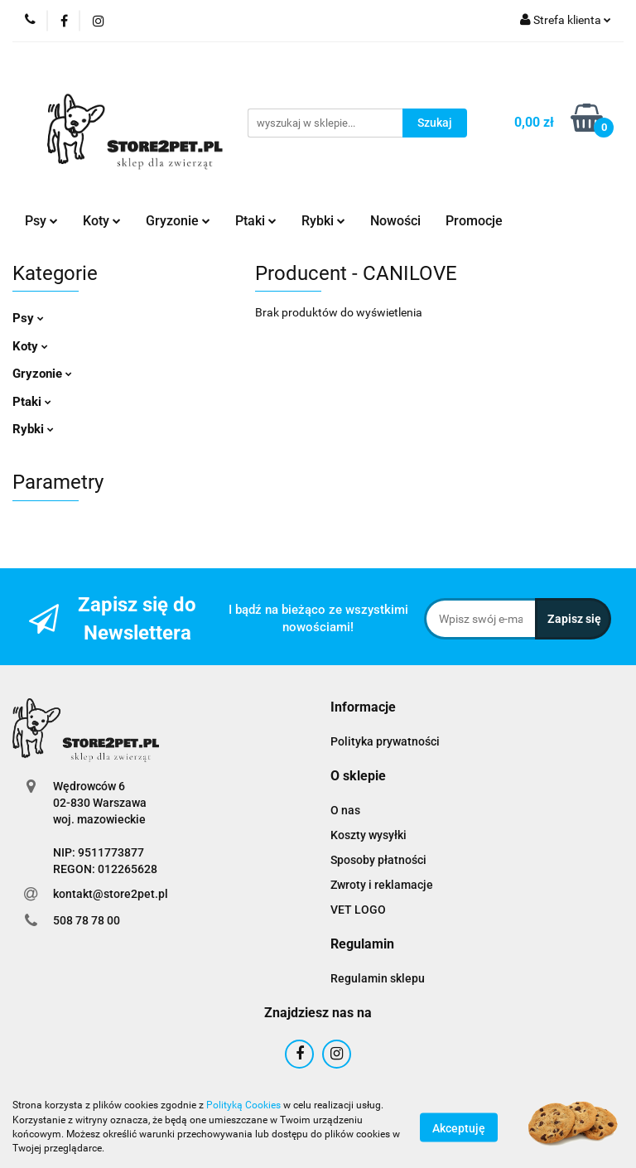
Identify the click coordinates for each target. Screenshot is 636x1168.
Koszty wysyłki (368, 835)
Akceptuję (458, 1127)
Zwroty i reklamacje (381, 884)
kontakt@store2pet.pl (110, 893)
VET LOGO (358, 909)
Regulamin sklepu (377, 978)
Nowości (395, 221)
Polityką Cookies (243, 1105)
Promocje (474, 221)
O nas (345, 810)
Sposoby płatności (378, 859)
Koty (102, 221)
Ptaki (256, 221)
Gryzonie (178, 221)
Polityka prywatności (385, 741)
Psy (41, 221)
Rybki (323, 221)
